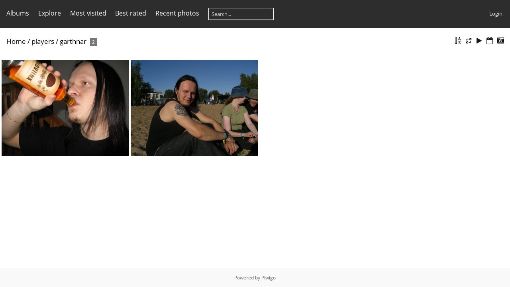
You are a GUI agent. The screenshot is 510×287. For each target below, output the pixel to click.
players (42, 41)
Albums (17, 13)
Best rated (130, 13)
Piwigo (268, 277)
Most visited (88, 13)
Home (16, 41)
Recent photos (177, 13)
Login (495, 13)
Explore (49, 13)
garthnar (73, 41)
